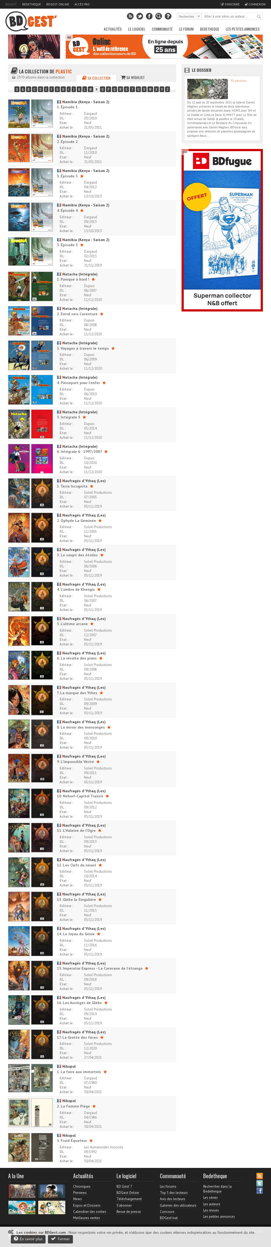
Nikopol (66, 1066)
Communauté (162, 29)
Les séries (210, 1197)
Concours (167, 1211)
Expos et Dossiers (87, 1205)
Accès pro (82, 4)
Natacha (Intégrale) (77, 274)
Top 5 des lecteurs (174, 1192)
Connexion (255, 4)
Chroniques (82, 1186)
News (77, 1199)
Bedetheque (31, 4)
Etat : (64, 123)
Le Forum (186, 29)
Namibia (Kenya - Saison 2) (83, 101)
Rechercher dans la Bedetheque (217, 1189)
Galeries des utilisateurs (178, 1205)
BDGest (11, 4)
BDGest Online (57, 4)
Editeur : (66, 113)
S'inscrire (230, 4)
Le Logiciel (136, 29)
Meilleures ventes (86, 1218)
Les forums (168, 1186)
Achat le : (67, 127)
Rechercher (259, 17)
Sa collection (96, 78)
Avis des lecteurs (172, 1199)
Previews (80, 1192)
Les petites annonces (243, 29)
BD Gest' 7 (124, 1186)
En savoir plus (28, 1238)
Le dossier (201, 70)
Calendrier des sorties (89, 1211)
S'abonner (124, 1205)
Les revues (211, 1210)
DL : (63, 118)
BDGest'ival (169, 1218)
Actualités (113, 29)
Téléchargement (129, 1199)
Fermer (60, 1238)
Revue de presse (129, 1211)
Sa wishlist (133, 77)
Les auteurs (211, 1204)
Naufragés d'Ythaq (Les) (81, 480)
